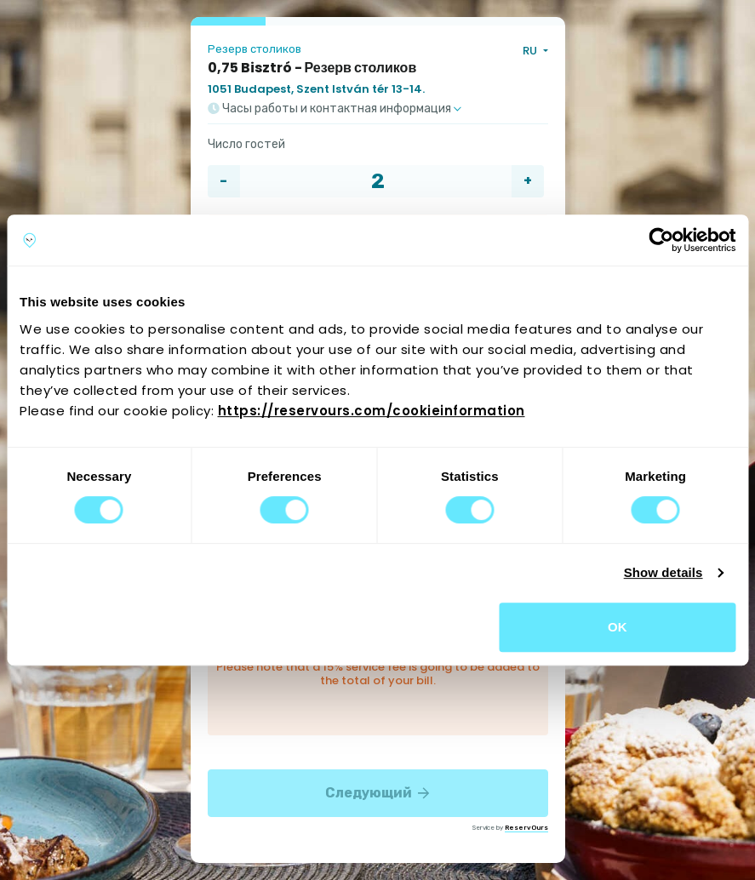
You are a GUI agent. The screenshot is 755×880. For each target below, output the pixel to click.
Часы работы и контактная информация (334, 109)
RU (531, 51)
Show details (663, 572)
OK (617, 627)
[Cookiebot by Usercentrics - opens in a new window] (660, 240)
